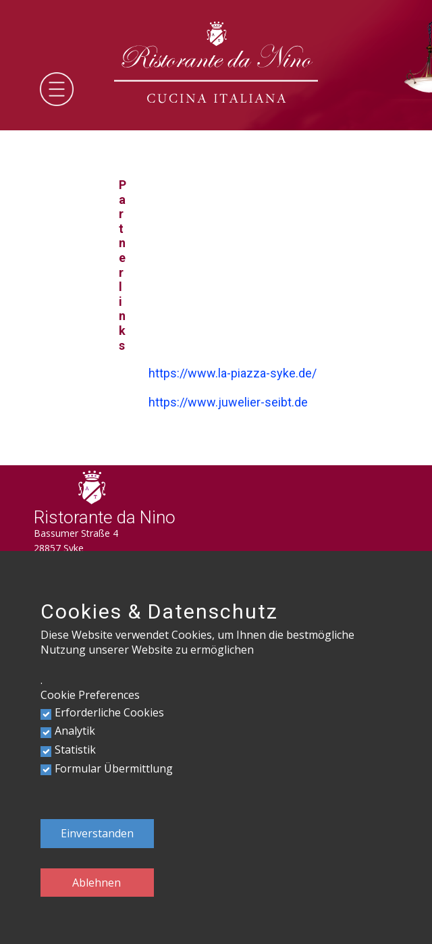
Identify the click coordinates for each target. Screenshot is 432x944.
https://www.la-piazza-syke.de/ (232, 373)
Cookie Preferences (90, 694)
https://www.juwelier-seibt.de (228, 402)
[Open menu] (57, 89)
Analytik (75, 730)
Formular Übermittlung (114, 768)
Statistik (75, 749)
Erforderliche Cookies (109, 712)
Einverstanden (97, 833)
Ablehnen (96, 882)
